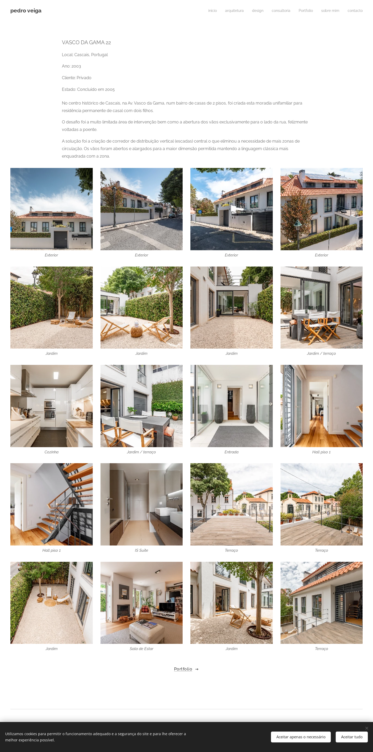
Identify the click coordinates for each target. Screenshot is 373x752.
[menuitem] (203, 10)
